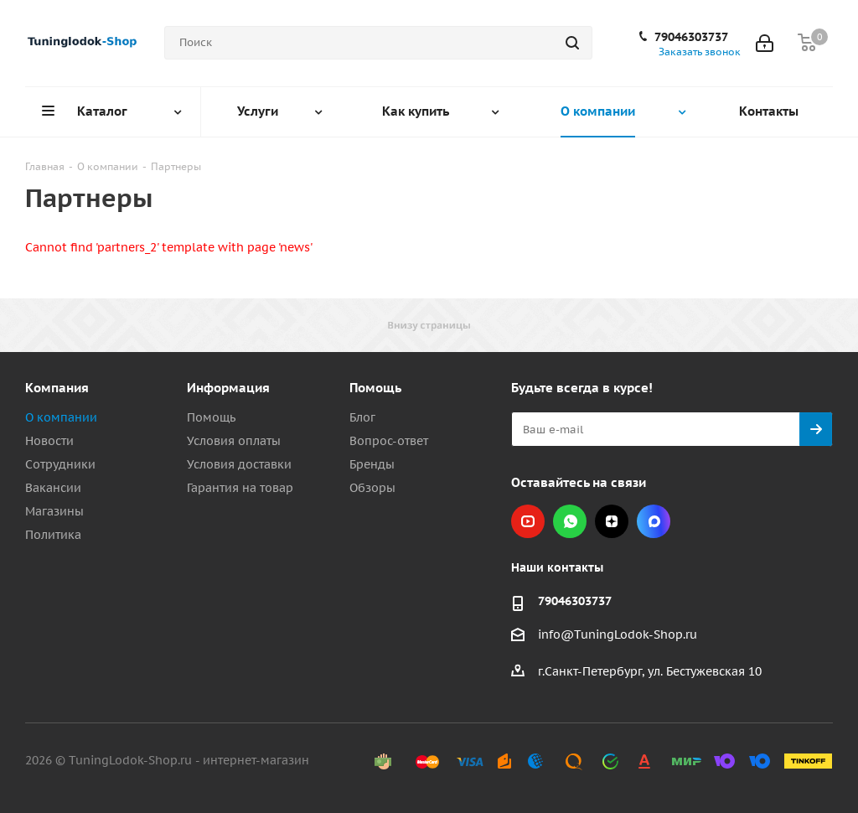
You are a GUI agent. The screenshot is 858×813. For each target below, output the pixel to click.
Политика (53, 534)
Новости (49, 440)
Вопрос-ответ (388, 440)
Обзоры (372, 487)
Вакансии (53, 487)
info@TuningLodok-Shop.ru (617, 634)
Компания (57, 388)
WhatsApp (570, 521)
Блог (362, 417)
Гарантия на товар (240, 487)
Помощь (211, 417)
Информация (228, 388)
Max (653, 521)
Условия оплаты (234, 440)
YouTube (528, 521)
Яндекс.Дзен (611, 521)
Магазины (54, 511)
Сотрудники (60, 464)
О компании (61, 417)
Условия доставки (239, 464)
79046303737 (691, 36)
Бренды (372, 464)
